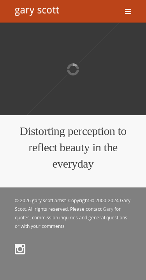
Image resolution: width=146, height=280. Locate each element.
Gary (108, 209)
